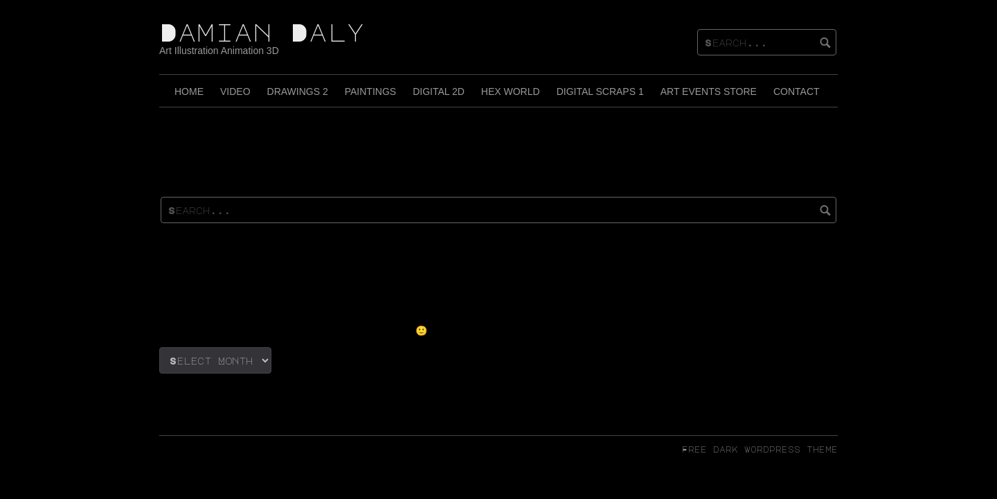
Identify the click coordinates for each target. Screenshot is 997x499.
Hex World (510, 91)
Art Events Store (709, 91)
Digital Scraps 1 (600, 91)
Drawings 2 (297, 91)
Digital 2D (439, 91)
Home (189, 91)
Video (235, 91)
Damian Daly (262, 31)
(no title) (205, 270)
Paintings (370, 91)
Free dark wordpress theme (760, 449)
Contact (796, 91)
